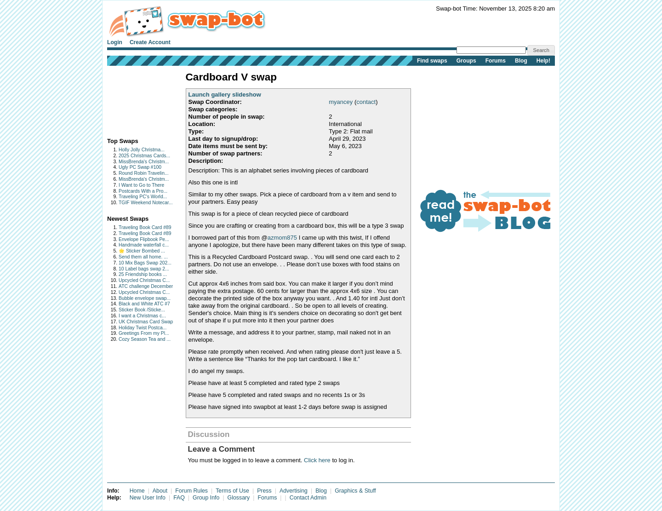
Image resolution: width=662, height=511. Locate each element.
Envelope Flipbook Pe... (144, 239)
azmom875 (282, 237)
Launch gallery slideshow (224, 94)
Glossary (239, 497)
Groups (466, 60)
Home (137, 491)
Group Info (206, 497)
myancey (341, 101)
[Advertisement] (136, 99)
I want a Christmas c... (142, 315)
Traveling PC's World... (143, 196)
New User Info (148, 497)
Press (264, 491)
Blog (521, 60)
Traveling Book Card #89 (145, 227)
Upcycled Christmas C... (144, 280)
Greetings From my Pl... (144, 333)
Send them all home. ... (143, 256)
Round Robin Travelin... (144, 173)
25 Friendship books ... (143, 274)
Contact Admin (308, 497)
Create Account (150, 42)
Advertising (294, 491)
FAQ (179, 497)
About (160, 491)
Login (114, 42)
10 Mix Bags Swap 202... (145, 262)
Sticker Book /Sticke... (142, 309)
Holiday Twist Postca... (142, 327)
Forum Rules (191, 491)
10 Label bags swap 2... (144, 268)
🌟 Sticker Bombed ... (142, 250)
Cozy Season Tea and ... (145, 339)
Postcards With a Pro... (143, 191)
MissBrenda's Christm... (144, 161)
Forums (495, 60)
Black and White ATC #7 (144, 303)
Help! (543, 60)
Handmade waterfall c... (144, 244)
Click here (317, 460)
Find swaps (432, 60)
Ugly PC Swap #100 (140, 167)
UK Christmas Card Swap (146, 321)
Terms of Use (232, 491)
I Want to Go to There (141, 185)
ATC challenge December (146, 286)
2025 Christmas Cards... (144, 155)
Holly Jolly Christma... (142, 149)
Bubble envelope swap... (145, 298)
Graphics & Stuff (355, 491)
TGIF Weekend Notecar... (146, 202)
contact (366, 101)
